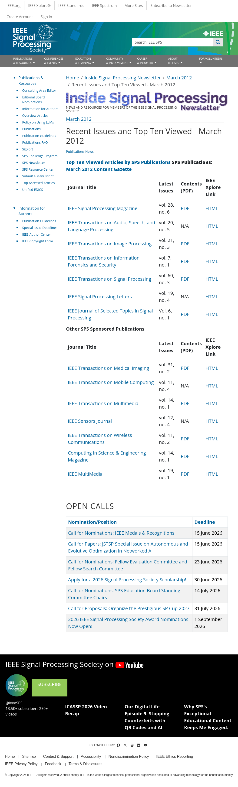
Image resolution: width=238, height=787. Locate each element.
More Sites (134, 5)
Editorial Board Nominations (33, 99)
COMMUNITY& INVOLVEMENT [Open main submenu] (117, 61)
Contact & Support (58, 756)
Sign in (46, 16)
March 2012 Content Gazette (99, 169)
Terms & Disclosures (85, 764)
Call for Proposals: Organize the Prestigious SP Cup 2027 (128, 608)
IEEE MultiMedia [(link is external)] (87, 474)
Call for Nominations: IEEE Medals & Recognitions (121, 533)
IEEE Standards (71, 5)
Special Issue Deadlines (39, 227)
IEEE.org (13, 5)
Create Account (20, 16)
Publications (31, 129)
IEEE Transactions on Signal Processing (109, 279)
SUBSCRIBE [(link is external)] (49, 687)
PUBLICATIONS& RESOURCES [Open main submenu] (23, 61)
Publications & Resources (31, 80)
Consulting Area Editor (39, 90)
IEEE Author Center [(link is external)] (38, 234)
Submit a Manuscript (38, 176)
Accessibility (91, 756)
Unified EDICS (32, 189)
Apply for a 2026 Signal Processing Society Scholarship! (127, 579)
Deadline (204, 522)
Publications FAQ (35, 142)
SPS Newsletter (33, 162)
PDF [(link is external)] (187, 208)
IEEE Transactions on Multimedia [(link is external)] (105, 403)
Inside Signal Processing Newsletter (123, 78)
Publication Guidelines (39, 135)
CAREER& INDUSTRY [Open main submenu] (145, 61)
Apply (218, 42)
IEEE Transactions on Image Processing (110, 244)
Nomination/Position (92, 522)
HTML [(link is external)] (213, 208)
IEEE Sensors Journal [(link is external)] (92, 421)
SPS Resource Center (38, 169)
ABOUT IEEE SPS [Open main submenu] (174, 61)
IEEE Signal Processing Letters (100, 296)
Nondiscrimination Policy (128, 756)
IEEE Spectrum (104, 5)
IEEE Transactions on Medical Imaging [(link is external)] (110, 368)
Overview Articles (35, 115)
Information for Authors (40, 109)
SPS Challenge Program (40, 156)
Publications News (80, 151)
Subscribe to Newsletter (171, 5)
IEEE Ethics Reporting (174, 756)
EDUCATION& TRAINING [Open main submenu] (83, 61)
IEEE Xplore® (39, 5)
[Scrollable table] (145, 249)
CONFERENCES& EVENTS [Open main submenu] (53, 61)
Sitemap (29, 756)
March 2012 (179, 78)
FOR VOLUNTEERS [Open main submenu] (211, 59)
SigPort (27, 149)
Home (72, 78)
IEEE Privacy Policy (21, 764)
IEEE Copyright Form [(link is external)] (39, 241)
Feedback (53, 764)
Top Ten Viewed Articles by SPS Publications (118, 162)
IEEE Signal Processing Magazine (102, 208)
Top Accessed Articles (38, 183)
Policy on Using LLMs (38, 122)
